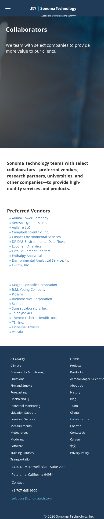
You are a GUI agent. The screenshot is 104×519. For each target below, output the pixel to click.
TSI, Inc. (18, 322)
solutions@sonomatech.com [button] (32, 498)
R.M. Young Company (28, 289)
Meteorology (20, 432)
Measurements (21, 426)
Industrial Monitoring (25, 406)
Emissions (17, 379)
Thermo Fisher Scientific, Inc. (34, 317)
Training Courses (22, 453)
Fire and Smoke (21, 385)
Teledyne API (22, 313)
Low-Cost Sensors (23, 419)
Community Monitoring (27, 372)
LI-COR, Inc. (21, 265)
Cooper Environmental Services (36, 237)
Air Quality (18, 359)
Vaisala (17, 332)
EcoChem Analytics (26, 246)
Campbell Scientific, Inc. (30, 232)
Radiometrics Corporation (32, 299)
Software (17, 446)
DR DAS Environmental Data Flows (38, 241)
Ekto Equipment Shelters (31, 251)
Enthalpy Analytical (27, 255)
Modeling (17, 439)
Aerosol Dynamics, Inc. (29, 222)
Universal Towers (25, 327)
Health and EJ (20, 399)
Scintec (17, 303)
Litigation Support (23, 412)
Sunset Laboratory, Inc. (30, 308)
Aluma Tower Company (30, 218)
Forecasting (19, 392)
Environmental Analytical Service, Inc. (41, 260)
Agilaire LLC (21, 227)
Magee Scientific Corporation (34, 285)
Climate (16, 365)
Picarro (17, 294)
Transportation (21, 459)
